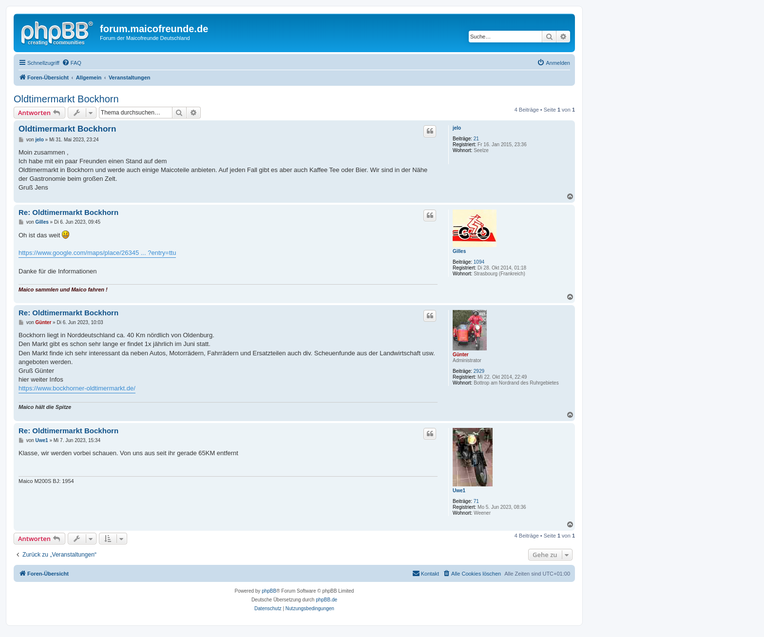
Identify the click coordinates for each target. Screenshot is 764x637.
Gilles (459, 251)
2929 (479, 371)
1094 (479, 262)
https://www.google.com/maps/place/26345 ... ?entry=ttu (97, 252)
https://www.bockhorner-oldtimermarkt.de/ (77, 388)
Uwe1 (459, 490)
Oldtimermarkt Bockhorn (66, 99)
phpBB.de (326, 599)
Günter (461, 354)
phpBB (269, 591)
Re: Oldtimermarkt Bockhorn (68, 212)
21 (476, 138)
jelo (457, 128)
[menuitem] (71, 63)
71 (476, 501)
